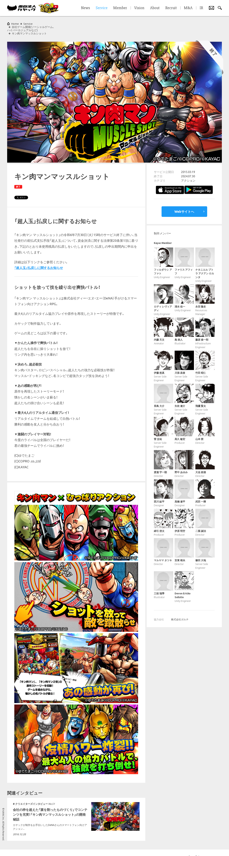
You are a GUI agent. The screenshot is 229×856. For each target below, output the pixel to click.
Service (28, 23)
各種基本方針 (58, 848)
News (85, 8)
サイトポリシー (14, 848)
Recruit (171, 8)
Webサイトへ (184, 202)
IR (201, 8)
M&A (188, 8)
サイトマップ (75, 848)
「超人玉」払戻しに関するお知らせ (38, 258)
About (155, 8)
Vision (139, 8)
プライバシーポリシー (37, 848)
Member (120, 8)
